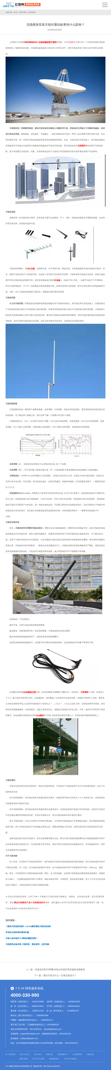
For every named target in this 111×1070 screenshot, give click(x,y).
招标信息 (90, 1054)
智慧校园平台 (63, 1054)
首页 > (16, 12)
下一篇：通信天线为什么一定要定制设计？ (55, 975)
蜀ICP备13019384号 (52, 1066)
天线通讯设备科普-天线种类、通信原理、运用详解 (27, 944)
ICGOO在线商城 (70, 1059)
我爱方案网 (23, 1059)
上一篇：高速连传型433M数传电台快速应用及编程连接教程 (55, 969)
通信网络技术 (54, 1059)
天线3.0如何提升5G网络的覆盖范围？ (22, 938)
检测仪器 (49, 1054)
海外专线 (37, 1054)
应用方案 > (23, 12)
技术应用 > (32, 12)
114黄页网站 (77, 1054)
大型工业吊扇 (24, 1054)
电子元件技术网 (38, 1059)
